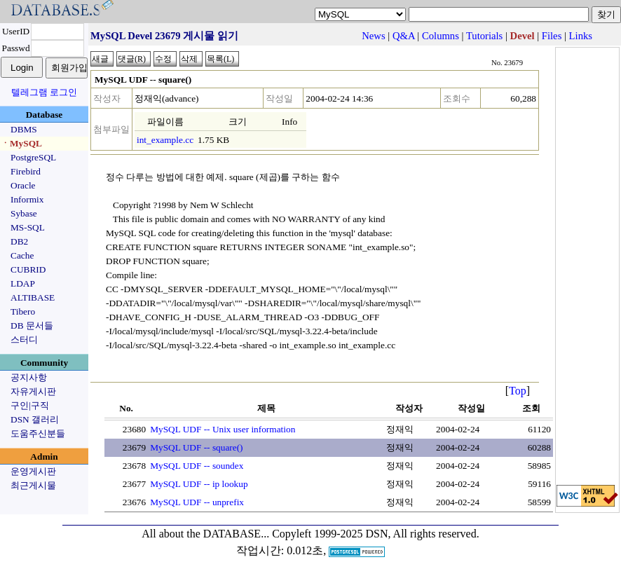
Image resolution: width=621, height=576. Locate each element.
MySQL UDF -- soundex (196, 465)
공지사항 (29, 377)
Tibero (23, 311)
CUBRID (28, 269)
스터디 (24, 339)
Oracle (23, 185)
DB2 (19, 241)
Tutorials (484, 35)
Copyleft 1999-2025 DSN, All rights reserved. (375, 534)
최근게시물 (33, 485)
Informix (27, 199)
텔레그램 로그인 (44, 92)
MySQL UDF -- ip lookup (198, 484)
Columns (440, 35)
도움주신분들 (38, 433)
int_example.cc (165, 140)
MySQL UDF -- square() (196, 447)
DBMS (24, 129)
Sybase (24, 213)
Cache (22, 255)
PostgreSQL (33, 157)
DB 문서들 (32, 325)
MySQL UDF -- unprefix (197, 502)
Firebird (26, 171)
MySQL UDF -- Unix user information (222, 429)
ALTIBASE (33, 297)
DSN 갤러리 (35, 419)
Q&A (404, 35)
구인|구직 (30, 405)
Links (580, 35)
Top (517, 391)
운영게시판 (33, 471)
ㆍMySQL (21, 143)
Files (552, 35)
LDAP (23, 283)
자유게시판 (33, 391)
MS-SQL (28, 227)
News (373, 35)
